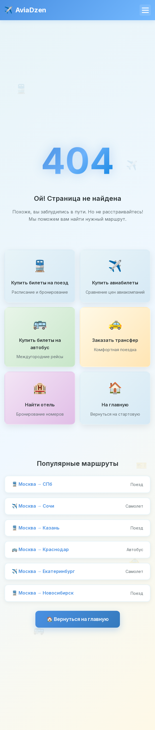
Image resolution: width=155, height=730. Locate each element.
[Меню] (145, 10)
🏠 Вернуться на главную (78, 619)
